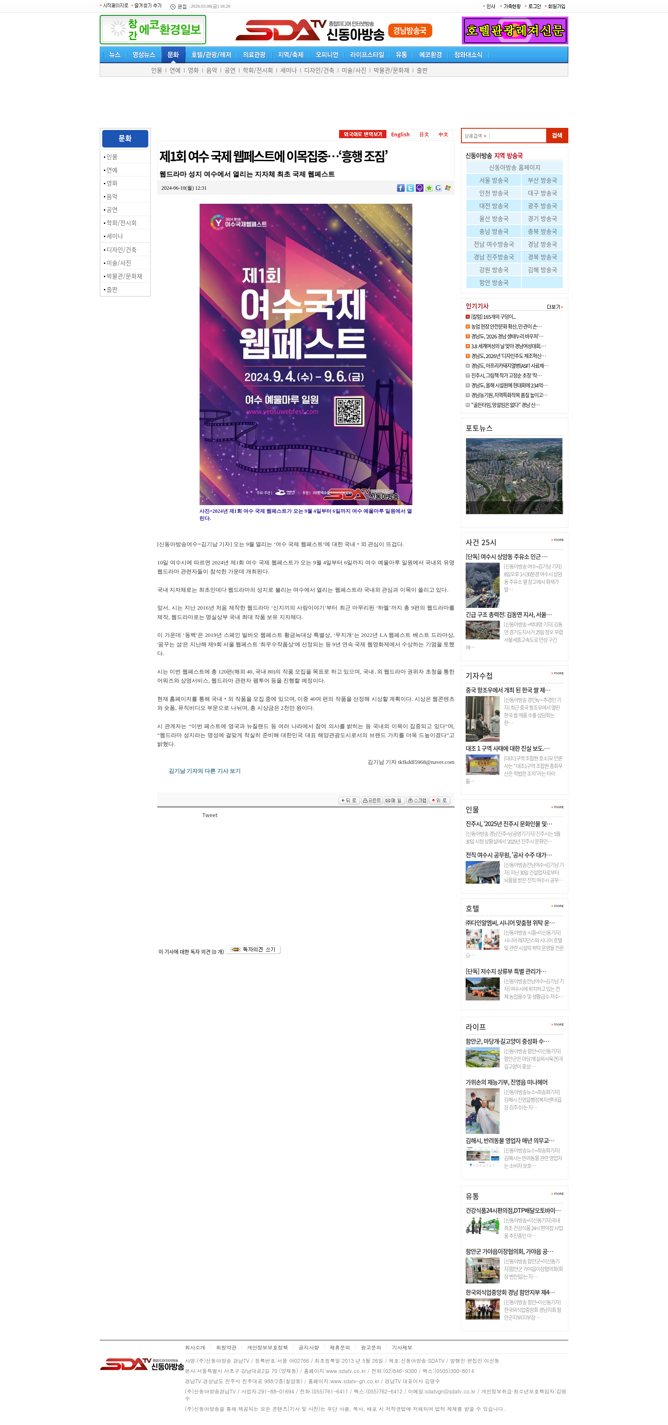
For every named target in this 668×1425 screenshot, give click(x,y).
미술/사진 (354, 70)
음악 (211, 70)
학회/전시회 (258, 70)
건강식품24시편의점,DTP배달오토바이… (513, 1210)
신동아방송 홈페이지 (515, 167)
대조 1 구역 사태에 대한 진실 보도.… (508, 748)
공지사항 (309, 1347)
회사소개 (195, 1347)
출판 (422, 70)
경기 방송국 (542, 218)
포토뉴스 (479, 427)
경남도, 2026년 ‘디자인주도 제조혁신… (508, 356)
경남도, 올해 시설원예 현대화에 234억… (509, 385)
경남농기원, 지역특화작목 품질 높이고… (509, 395)
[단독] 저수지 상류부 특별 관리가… (506, 971)
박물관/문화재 (391, 70)
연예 (175, 70)
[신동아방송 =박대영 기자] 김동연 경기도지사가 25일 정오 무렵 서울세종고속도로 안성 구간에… (514, 636)
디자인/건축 (319, 70)
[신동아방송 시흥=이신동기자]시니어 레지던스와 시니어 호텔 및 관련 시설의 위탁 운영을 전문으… (515, 944)
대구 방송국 (542, 192)
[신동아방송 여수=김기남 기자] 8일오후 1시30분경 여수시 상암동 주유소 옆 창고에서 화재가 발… (533, 578)
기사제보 (402, 1347)
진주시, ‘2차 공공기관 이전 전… (507, 518)
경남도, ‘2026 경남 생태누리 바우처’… (507, 336)
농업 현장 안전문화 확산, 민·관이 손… (506, 326)
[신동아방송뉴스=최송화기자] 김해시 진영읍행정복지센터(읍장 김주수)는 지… (532, 1099)
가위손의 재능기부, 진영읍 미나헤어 (506, 1082)
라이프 (476, 1026)
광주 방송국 (542, 205)
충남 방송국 (494, 231)
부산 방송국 (542, 180)
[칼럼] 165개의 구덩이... (493, 317)
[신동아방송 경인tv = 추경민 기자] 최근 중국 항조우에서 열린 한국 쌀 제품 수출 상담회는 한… (532, 711)
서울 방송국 (494, 180)
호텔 (472, 908)
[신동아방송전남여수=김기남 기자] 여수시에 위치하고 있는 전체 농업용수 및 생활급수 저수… (534, 988)
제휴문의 (340, 1347)
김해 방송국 (542, 269)
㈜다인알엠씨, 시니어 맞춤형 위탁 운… (510, 922)
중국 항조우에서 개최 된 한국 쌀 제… (508, 689)
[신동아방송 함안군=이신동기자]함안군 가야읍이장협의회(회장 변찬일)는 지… (533, 1268)
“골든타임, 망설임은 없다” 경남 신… (505, 405)
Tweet (210, 815)
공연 (230, 70)
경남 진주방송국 (494, 256)
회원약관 (226, 1347)
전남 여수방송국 (494, 244)
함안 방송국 (494, 282)
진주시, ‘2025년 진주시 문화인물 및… (509, 823)
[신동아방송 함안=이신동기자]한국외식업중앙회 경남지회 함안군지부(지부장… (532, 1309)
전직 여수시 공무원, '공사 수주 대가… (509, 854)
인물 (156, 70)
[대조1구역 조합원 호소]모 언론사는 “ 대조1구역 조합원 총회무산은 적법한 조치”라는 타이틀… (514, 769)
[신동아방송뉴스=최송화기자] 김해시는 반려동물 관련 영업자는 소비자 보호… (533, 1158)
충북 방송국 (542, 231)
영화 (193, 70)
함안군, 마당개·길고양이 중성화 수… (507, 1041)
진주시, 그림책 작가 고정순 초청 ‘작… (506, 375)
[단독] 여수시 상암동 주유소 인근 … (506, 556)
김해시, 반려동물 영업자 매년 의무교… (510, 1140)
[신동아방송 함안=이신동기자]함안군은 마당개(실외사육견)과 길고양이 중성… (533, 1058)
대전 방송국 (494, 205)
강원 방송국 (494, 269)
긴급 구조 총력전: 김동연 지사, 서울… (509, 614)
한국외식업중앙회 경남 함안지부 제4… (510, 1292)
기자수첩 (479, 675)
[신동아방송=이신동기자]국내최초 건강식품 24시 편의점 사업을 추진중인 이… (533, 1228)
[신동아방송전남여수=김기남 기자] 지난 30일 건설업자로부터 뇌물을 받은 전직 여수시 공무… (534, 872)
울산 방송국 (494, 218)
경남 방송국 (542, 244)
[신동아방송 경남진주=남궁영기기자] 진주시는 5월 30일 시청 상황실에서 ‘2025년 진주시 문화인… (513, 837)
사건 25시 (481, 542)
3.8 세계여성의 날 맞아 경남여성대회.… (508, 346)
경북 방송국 (542, 256)
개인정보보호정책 (267, 1347)
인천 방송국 (494, 192)
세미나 (288, 70)
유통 (472, 1196)
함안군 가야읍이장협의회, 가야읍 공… (509, 1251)
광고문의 (371, 1347)
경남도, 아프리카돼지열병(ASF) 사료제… (509, 366)
